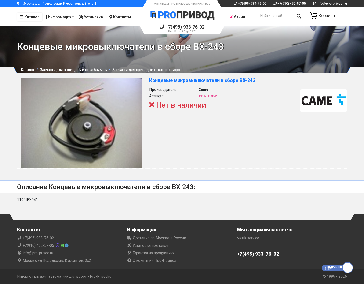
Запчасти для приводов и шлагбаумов (73, 69)
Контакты (120, 17)
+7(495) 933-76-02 (250, 3)
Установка (91, 17)
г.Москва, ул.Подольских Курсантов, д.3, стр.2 (56, 3)
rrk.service (248, 238)
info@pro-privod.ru (330, 3)
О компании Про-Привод (151, 260)
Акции (237, 16)
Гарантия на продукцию (150, 253)
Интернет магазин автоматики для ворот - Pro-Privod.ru (65, 276)
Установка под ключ (147, 245)
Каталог (29, 17)
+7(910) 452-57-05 (289, 3)
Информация (58, 17)
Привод (182, 15)
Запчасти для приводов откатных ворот (147, 69)
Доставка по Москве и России (156, 238)
